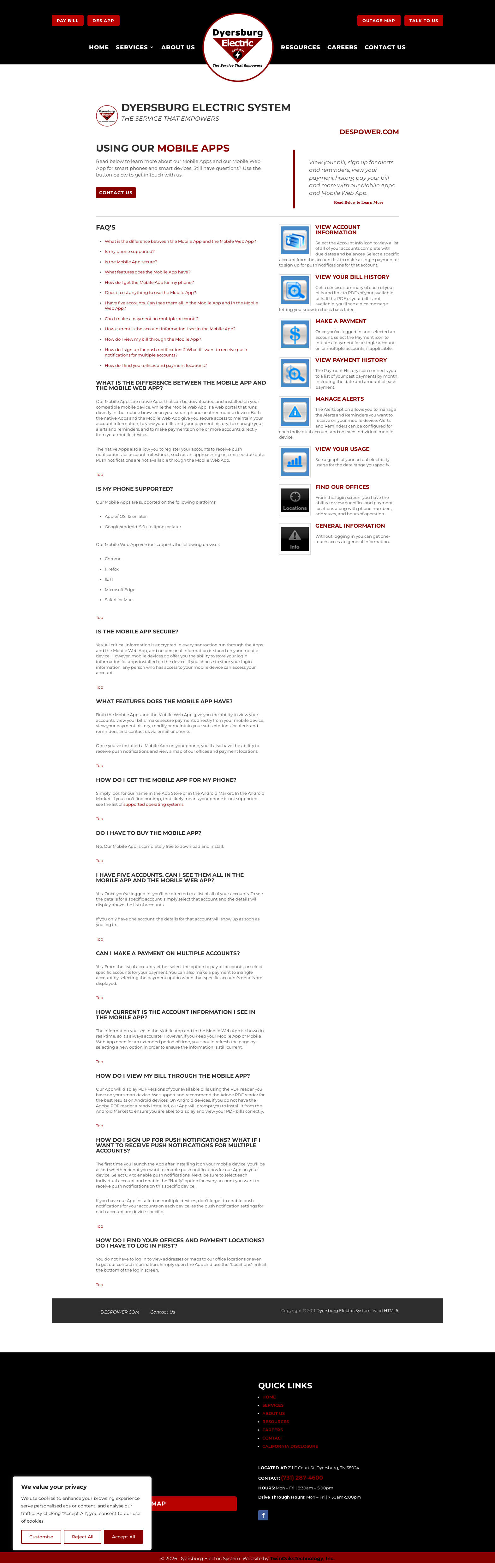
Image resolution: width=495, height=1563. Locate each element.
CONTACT (272, 1436)
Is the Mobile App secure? (131, 260)
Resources (300, 45)
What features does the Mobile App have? (147, 270)
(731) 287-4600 (302, 1476)
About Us (178, 45)
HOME (269, 1395)
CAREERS (272, 1428)
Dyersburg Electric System (343, 1308)
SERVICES (272, 1403)
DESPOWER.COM (119, 1310)
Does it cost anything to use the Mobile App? (150, 290)
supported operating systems (153, 802)
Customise (41, 1537)
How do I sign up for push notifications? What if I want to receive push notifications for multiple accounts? (176, 350)
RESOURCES (275, 1419)
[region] (82, 1513)
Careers (342, 45)
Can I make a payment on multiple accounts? (152, 317)
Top (99, 473)
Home (99, 45)
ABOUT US (273, 1411)
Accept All (123, 1537)
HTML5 (391, 1308)
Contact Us (385, 45)
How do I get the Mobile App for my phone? (149, 280)
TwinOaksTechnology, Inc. (302, 1557)
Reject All (82, 1537)
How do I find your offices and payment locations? (156, 363)
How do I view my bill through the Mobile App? (153, 337)
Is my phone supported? (130, 249)
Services (132, 45)
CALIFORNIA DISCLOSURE (290, 1444)
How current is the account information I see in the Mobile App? (170, 327)
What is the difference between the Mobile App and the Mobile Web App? (180, 239)
